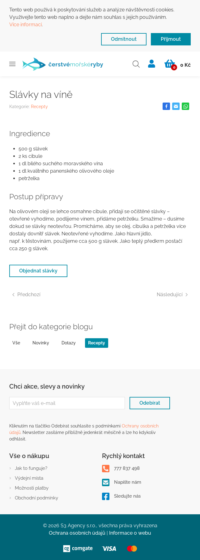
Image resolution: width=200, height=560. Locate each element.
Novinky (40, 342)
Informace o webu (130, 533)
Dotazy (69, 342)
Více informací (25, 24)
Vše (16, 342)
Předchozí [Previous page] (26, 294)
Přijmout (171, 39)
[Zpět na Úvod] (63, 64)
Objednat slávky (38, 271)
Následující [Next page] (172, 294)
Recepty (39, 106)
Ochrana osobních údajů (77, 533)
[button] (12, 64)
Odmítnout (124, 39)
